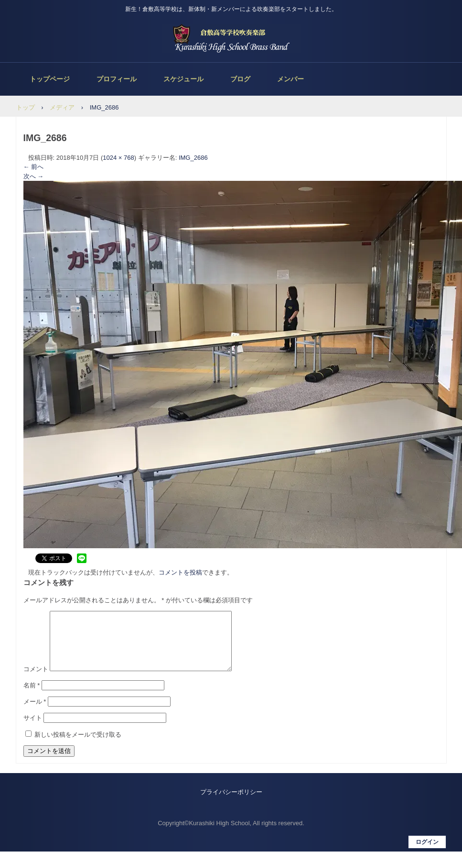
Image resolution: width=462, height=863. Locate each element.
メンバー (290, 79)
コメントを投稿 (180, 572)
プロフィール (117, 79)
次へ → (33, 176)
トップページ (50, 79)
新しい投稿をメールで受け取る (77, 746)
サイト (32, 729)
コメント (35, 680)
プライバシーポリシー (231, 803)
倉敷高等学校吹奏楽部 (231, 38)
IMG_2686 (193, 157)
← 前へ (33, 166)
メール (34, 713)
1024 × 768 (118, 157)
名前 (31, 696)
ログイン (427, 853)
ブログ (240, 79)
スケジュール (183, 79)
